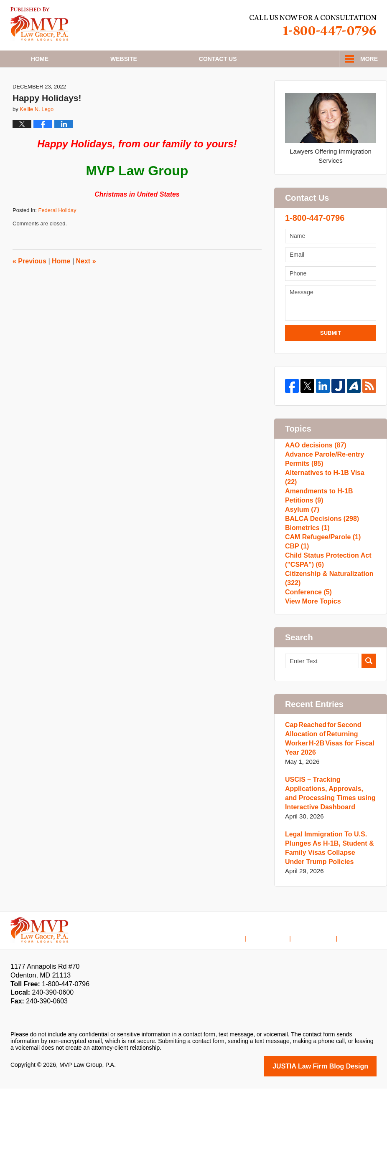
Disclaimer (281, 1006)
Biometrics (306, 575)
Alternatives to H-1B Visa (328, 512)
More (369, 59)
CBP (296, 602)
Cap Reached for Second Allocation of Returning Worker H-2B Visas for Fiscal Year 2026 (327, 813)
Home (39, 59)
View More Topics (311, 673)
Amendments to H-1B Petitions (317, 531)
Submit (330, 362)
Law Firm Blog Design (337, 1140)
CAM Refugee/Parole (320, 588)
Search (369, 735)
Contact (218, 59)
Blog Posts (362, 1006)
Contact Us (321, 1006)
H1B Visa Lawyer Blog (39, 24)
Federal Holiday (57, 240)
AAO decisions (314, 476)
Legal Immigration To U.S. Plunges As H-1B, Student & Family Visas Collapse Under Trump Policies (328, 922)
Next (86, 291)
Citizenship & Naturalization (326, 642)
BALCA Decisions (319, 562)
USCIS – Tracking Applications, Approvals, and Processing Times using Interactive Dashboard (328, 868)
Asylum (301, 548)
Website (123, 59)
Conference (307, 660)
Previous (29, 291)
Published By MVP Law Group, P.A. (313, 25)
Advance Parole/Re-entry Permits (322, 495)
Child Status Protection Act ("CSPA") (325, 620)
